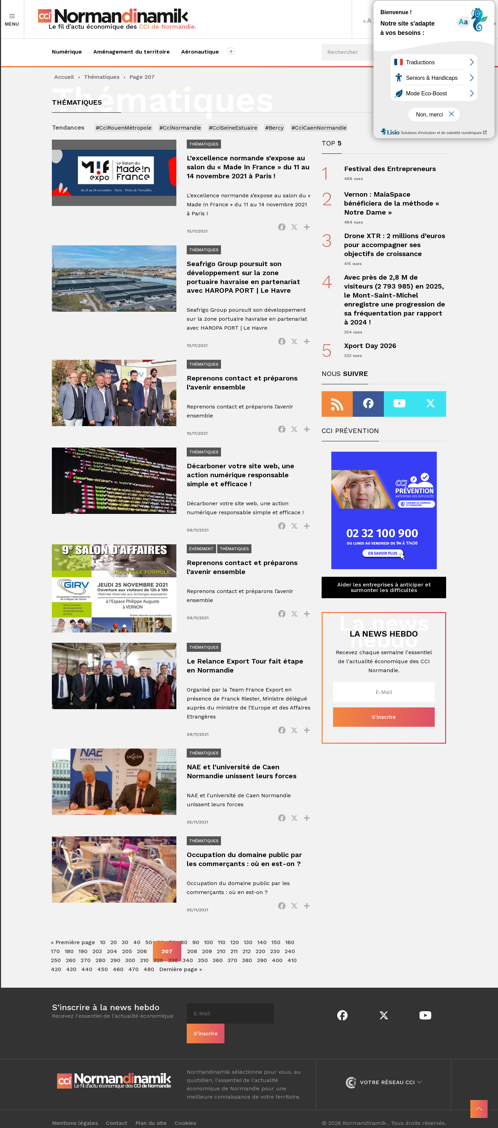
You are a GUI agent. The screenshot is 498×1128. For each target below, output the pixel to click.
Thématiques (101, 77)
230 (275, 954)
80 (184, 945)
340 (188, 963)
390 (262, 963)
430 (71, 972)
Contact (117, 1115)
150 (275, 945)
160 (289, 945)
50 (148, 945)
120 (234, 945)
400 (277, 963)
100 (208, 945)
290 (115, 963)
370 (232, 963)
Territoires (440, 19)
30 (125, 945)
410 (292, 963)
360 (218, 963)
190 (83, 954)
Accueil (64, 77)
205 (127, 954)
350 (203, 963)
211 (234, 954)
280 (100, 963)
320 (158, 963)
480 (149, 972)
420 (56, 972)
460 (118, 972)
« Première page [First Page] (73, 945)
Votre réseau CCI (383, 1074)
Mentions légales (75, 1115)
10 (102, 945)
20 (113, 945)
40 (136, 945)
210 (221, 954)
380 (247, 963)
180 (69, 954)
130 (248, 945)
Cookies (185, 1115)
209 (207, 954)
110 (221, 945)
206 (142, 954)
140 (262, 945)
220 (260, 954)
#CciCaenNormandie (319, 127)
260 (71, 963)
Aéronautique (200, 51)
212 (246, 954)
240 (290, 954)
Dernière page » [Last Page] (180, 972)
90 (195, 945)
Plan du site (151, 1115)
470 (133, 972)
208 (192, 954)
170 (55, 954)
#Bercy (274, 127)
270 (86, 963)
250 (56, 963)
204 (112, 954)
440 (86, 972)
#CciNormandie (180, 127)
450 (102, 972)
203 (97, 954)
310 (144, 963)
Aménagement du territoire (131, 51)
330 (173, 963)
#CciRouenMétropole (123, 127)
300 (130, 963)
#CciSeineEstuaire (233, 127)
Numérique (67, 51)
